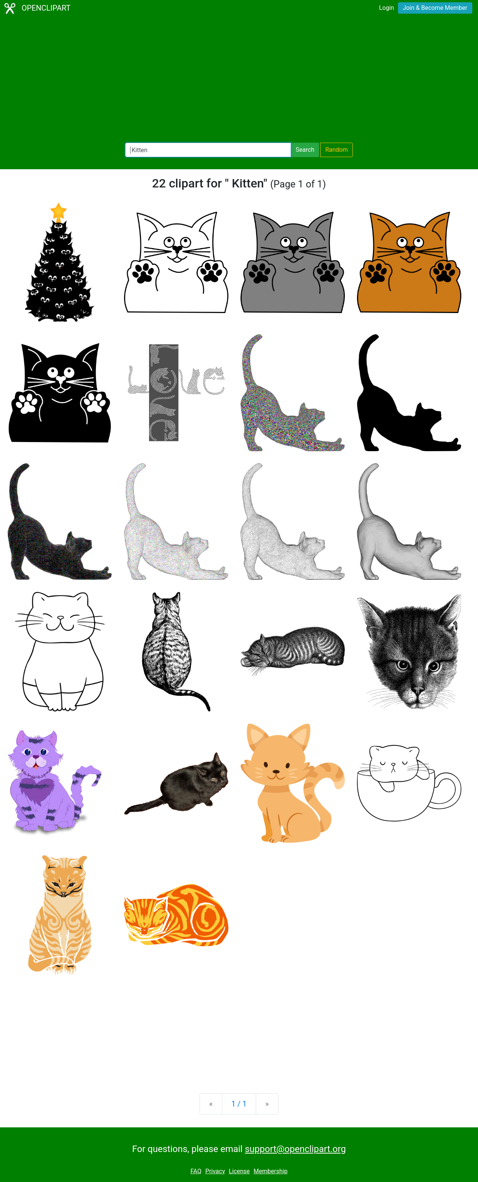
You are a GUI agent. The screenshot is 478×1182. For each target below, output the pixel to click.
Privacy (215, 1171)
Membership (271, 1171)
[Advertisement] (239, 80)
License (239, 1171)
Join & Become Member (435, 7)
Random (336, 149)
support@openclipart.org (295, 1149)
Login (386, 7)
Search (305, 149)
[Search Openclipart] (208, 150)
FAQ (195, 1171)
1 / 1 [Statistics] (239, 1103)
